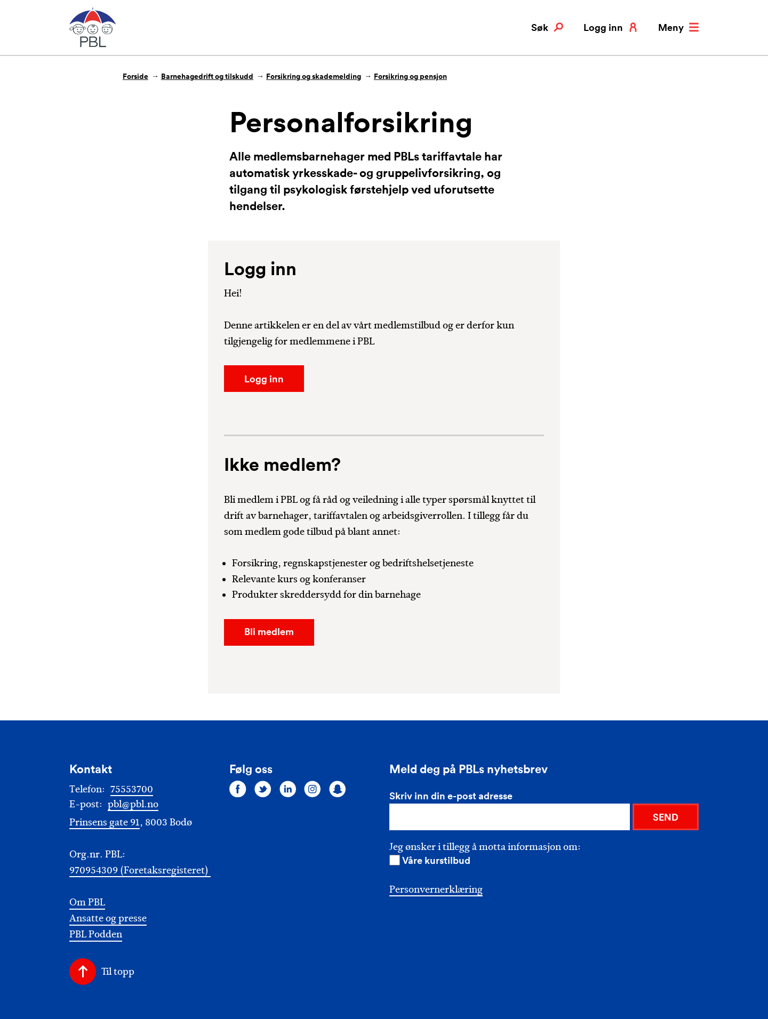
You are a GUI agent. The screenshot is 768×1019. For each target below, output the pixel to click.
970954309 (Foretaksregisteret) (140, 870)
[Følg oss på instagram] (312, 788)
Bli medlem (269, 631)
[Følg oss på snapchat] (337, 788)
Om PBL (87, 902)
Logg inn (610, 27)
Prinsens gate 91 (104, 822)
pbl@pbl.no (133, 804)
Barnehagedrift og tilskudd (207, 76)
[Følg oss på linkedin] (288, 788)
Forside (135, 76)
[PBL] (93, 45)
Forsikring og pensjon (410, 76)
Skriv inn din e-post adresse (451, 795)
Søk (547, 27)
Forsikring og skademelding (313, 76)
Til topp (117, 971)
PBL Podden (95, 934)
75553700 (131, 789)
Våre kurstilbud (436, 860)
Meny (678, 27)
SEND (665, 817)
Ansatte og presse (108, 918)
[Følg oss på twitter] (262, 788)
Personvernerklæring (436, 889)
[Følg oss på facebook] (237, 788)
